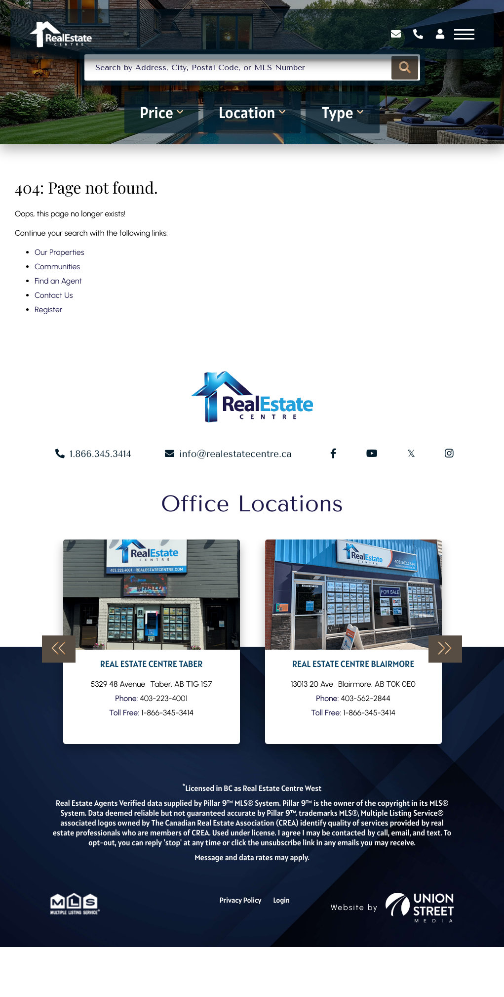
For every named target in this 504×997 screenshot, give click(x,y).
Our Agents (151, 691)
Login (283, 950)
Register (48, 337)
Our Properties (59, 280)
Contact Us (54, 323)
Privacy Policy (240, 950)
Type (337, 141)
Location (247, 141)
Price (156, 141)
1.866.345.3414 (104, 504)
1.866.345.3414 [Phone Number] (413, 39)
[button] (403, 93)
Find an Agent (58, 309)
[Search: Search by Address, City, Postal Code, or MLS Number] (252, 93)
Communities (57, 294)
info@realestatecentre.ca (238, 504)
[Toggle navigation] (459, 39)
